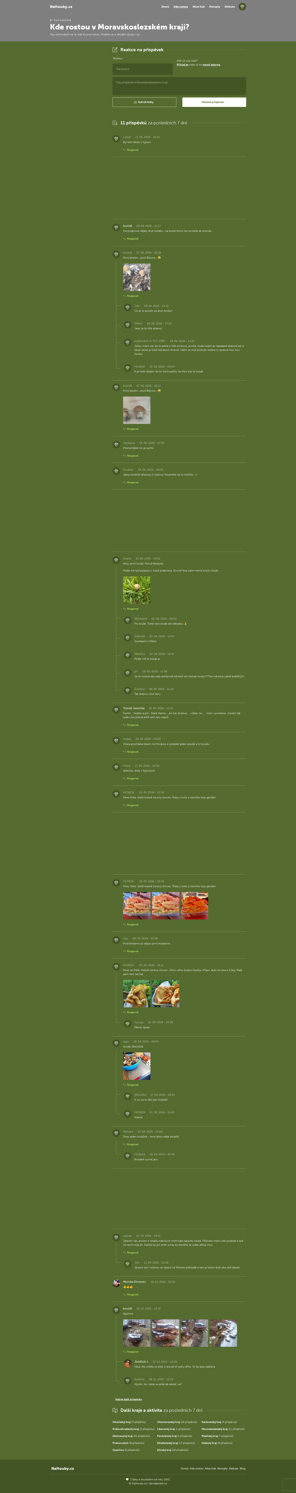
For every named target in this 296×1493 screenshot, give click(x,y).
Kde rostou (181, 6)
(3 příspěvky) (129, 1422)
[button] (144, 102)
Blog (242, 1468)
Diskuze (230, 6)
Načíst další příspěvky (128, 1399)
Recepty (214, 6)
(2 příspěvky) (134, 1429)
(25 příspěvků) (131, 1436)
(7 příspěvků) (218, 1436)
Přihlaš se (182, 64)
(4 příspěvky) (219, 1422)
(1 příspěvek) (173, 1429)
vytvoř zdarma (211, 64)
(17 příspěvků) (176, 1443)
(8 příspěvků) (128, 1443)
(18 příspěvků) (172, 1450)
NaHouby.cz (61, 6)
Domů (165, 6)
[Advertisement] (78, 102)
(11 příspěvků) (223, 1429)
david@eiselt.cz (158, 1483)
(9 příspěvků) (217, 1443)
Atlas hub (199, 6)
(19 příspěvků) (177, 1422)
